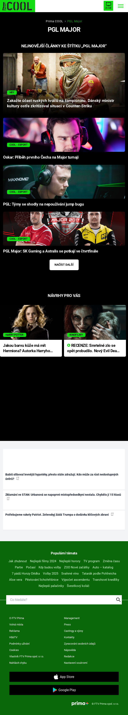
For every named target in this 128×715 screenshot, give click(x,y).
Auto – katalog (102, 567)
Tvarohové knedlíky (106, 580)
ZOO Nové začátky (76, 567)
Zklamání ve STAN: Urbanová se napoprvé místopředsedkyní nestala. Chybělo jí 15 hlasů (63, 496)
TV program (91, 561)
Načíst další (64, 264)
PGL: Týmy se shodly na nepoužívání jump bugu (43, 204)
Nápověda (70, 650)
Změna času (111, 561)
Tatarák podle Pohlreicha (99, 573)
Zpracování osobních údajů (79, 643)
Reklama (14, 630)
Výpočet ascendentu (76, 580)
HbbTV (13, 637)
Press (67, 624)
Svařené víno (70, 573)
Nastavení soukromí (75, 662)
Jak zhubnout (17, 561)
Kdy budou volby (50, 567)
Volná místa (16, 624)
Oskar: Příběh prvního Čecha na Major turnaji (40, 157)
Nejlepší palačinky (51, 586)
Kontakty (69, 637)
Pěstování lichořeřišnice (41, 580)
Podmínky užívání (19, 643)
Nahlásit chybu (18, 662)
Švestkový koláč (78, 586)
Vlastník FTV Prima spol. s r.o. (26, 656)
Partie (19, 567)
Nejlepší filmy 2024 (43, 561)
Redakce (69, 656)
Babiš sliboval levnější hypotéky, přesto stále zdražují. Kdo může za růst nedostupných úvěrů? (61, 476)
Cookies (14, 650)
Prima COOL (54, 21)
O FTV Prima (16, 618)
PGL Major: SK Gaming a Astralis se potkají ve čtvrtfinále (50, 251)
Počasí (31, 567)
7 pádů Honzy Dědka (26, 573)
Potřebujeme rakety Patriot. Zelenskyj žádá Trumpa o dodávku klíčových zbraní (59, 514)
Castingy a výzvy (73, 630)
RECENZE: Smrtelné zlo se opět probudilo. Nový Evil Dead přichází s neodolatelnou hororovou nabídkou (93, 348)
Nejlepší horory (69, 561)
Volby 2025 (50, 573)
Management (71, 618)
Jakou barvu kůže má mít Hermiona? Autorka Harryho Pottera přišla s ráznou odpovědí (26, 348)
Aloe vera (15, 580)
